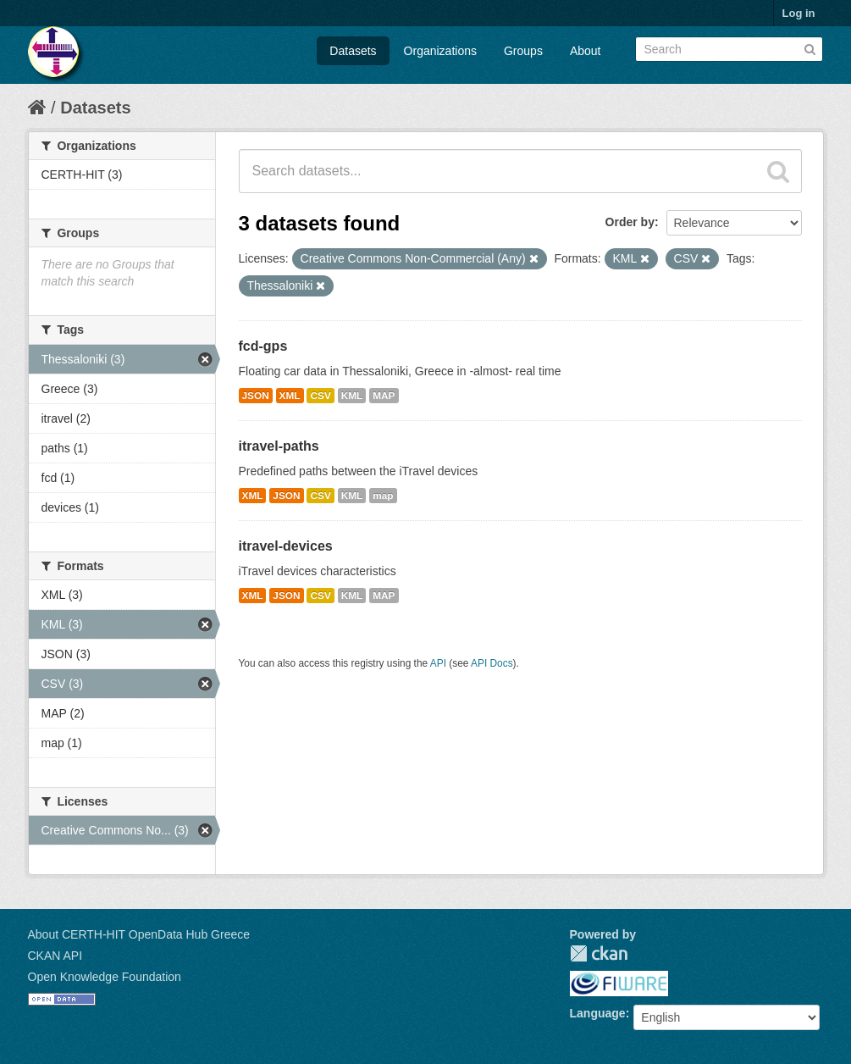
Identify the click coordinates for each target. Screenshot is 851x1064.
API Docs (492, 663)
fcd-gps (263, 346)
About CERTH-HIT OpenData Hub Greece (139, 934)
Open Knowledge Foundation (104, 977)
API (438, 663)
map (383, 496)
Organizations (440, 51)
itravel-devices (286, 546)
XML (290, 396)
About (585, 51)
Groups (523, 51)
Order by (630, 222)
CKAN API (55, 955)
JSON (255, 396)
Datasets (352, 51)
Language (598, 1013)
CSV (320, 396)
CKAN (598, 953)
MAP (384, 396)
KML (352, 396)
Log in (798, 13)
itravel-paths (279, 446)
